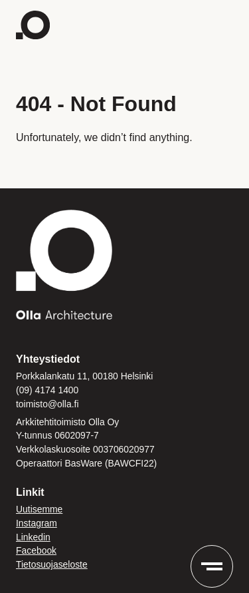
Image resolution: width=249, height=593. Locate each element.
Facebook (36, 550)
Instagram (36, 523)
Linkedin (33, 537)
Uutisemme (39, 509)
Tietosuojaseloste (52, 564)
